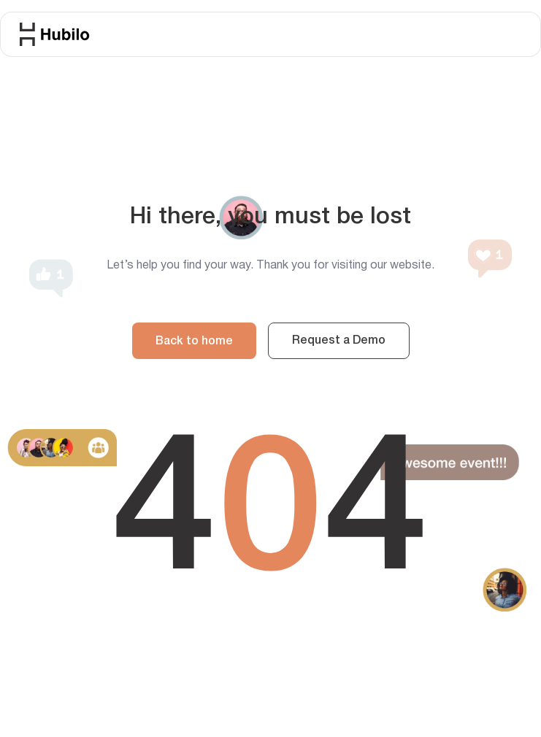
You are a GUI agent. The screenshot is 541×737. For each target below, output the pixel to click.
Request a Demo (338, 341)
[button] (521, 27)
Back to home (194, 341)
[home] (54, 34)
